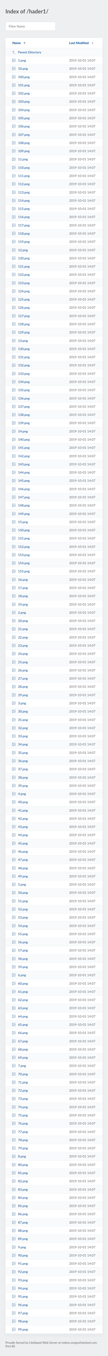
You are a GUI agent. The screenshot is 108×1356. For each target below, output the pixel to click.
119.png (20, 241)
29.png (20, 695)
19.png (20, 604)
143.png (20, 464)
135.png (20, 390)
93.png (20, 1280)
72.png (20, 1090)
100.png (20, 77)
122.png (20, 274)
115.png (20, 209)
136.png (20, 398)
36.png (20, 761)
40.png (20, 802)
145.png (20, 480)
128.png (20, 324)
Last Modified (79, 43)
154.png (20, 563)
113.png (20, 192)
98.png (20, 1321)
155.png (20, 571)
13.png (20, 341)
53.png (20, 917)
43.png (20, 827)
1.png (19, 60)
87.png (20, 1222)
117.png (20, 225)
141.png (20, 448)
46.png (20, 851)
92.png (20, 1272)
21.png (20, 629)
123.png (20, 283)
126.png (20, 307)
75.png (20, 1115)
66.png (20, 1033)
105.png (20, 118)
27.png (20, 678)
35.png (20, 753)
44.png (20, 835)
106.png (20, 126)
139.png (20, 423)
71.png (20, 1082)
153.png (20, 555)
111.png (20, 176)
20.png (20, 621)
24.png (20, 654)
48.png (20, 868)
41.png (20, 810)
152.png (20, 547)
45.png (20, 843)
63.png (20, 1008)
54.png (20, 926)
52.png (20, 909)
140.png (20, 439)
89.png (20, 1239)
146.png (20, 489)
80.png (20, 1165)
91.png (20, 1263)
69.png (20, 1057)
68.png (20, 1049)
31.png (20, 720)
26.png (20, 670)
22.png (20, 637)
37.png (20, 769)
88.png (20, 1230)
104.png (20, 110)
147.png (20, 497)
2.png (19, 612)
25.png (20, 662)
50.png (20, 892)
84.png (20, 1198)
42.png (20, 818)
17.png (20, 588)
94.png (20, 1288)
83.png (20, 1189)
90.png (20, 1255)
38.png (20, 777)
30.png (20, 711)
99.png (20, 1329)
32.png (20, 728)
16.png (20, 579)
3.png (19, 703)
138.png (20, 415)
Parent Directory (26, 52)
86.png (20, 1214)
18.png (20, 596)
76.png (20, 1123)
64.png (20, 1016)
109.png (20, 151)
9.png (19, 1247)
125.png (20, 299)
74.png (20, 1107)
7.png (19, 1066)
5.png (19, 884)
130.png (20, 349)
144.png (20, 472)
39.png (20, 785)
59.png (20, 967)
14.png (20, 431)
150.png (20, 530)
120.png (20, 258)
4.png (19, 794)
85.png (20, 1206)
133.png (20, 373)
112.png (20, 184)
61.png (20, 991)
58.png (20, 959)
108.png (20, 143)
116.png (20, 217)
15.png (20, 522)
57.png (20, 950)
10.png (20, 68)
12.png (20, 250)
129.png (20, 332)
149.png (20, 514)
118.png (20, 233)
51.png (20, 901)
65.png (20, 1024)
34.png (20, 744)
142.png (20, 456)
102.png (20, 93)
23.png (20, 645)
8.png (19, 1156)
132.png (20, 365)
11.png (20, 159)
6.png (19, 975)
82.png (20, 1181)
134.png (20, 382)
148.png (20, 505)
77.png (20, 1132)
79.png (20, 1148)
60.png (20, 983)
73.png (20, 1098)
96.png (20, 1305)
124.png (20, 291)
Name (16, 43)
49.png (20, 876)
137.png (20, 406)
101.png (20, 85)
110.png (20, 167)
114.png (20, 200)
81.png (20, 1173)
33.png (20, 736)
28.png (20, 686)
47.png (20, 860)
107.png (20, 135)
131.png (20, 357)
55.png (20, 934)
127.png (20, 316)
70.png (20, 1074)
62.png (20, 1000)
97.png (20, 1313)
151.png (20, 538)
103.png (20, 101)
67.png (20, 1041)
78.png (20, 1140)
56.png (20, 942)
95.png (20, 1296)
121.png (20, 266)
